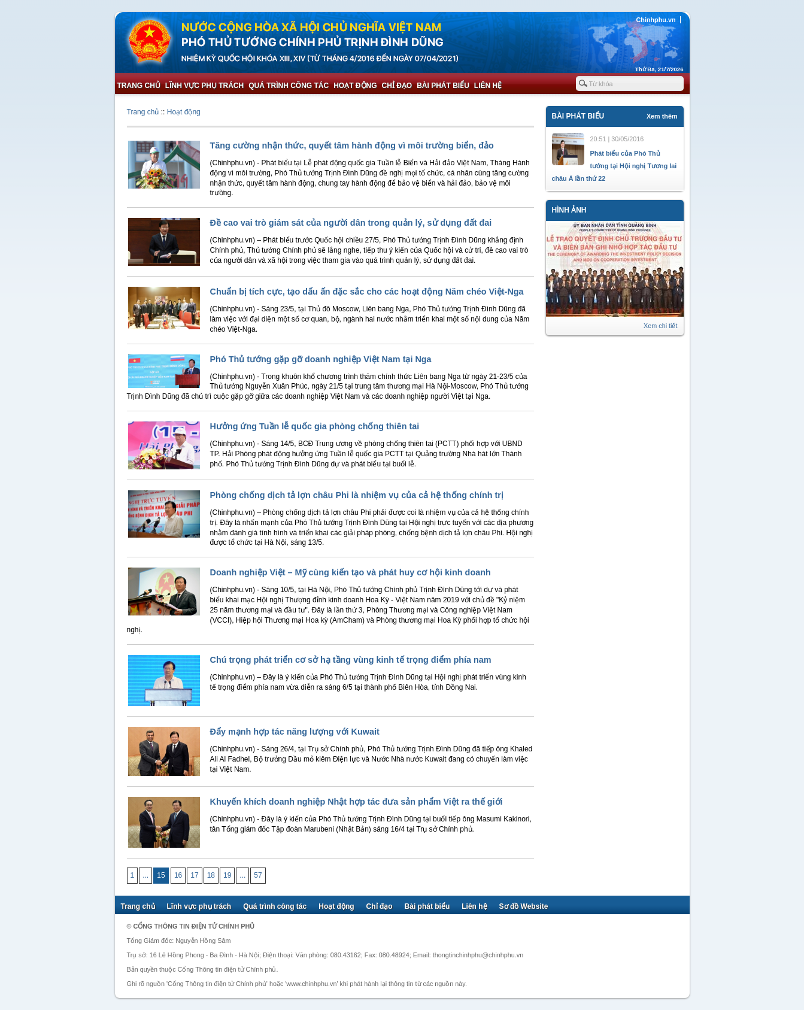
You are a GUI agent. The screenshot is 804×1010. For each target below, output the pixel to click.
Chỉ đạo (397, 85)
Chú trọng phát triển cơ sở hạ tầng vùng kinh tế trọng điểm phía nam (350, 660)
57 (258, 875)
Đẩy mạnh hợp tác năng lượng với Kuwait (295, 731)
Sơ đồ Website (523, 906)
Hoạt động (355, 85)
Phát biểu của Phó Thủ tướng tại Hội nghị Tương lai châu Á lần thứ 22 (614, 166)
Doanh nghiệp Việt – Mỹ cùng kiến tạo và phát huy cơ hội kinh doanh (350, 572)
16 (178, 875)
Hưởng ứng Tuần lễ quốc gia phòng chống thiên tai (315, 426)
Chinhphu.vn (656, 19)
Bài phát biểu (443, 85)
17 (194, 875)
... (145, 875)
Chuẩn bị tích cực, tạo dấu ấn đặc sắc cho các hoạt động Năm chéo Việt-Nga (367, 291)
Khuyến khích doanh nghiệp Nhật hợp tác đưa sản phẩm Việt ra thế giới (356, 801)
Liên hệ (488, 85)
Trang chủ (138, 85)
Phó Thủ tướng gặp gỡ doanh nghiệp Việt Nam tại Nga (321, 359)
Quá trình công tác (288, 85)
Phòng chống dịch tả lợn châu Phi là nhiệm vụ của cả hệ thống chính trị (356, 495)
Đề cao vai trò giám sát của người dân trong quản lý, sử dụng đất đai (351, 223)
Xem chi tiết (660, 325)
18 (211, 875)
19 (227, 875)
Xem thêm (662, 116)
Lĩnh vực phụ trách (204, 85)
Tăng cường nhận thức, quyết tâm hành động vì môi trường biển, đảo (352, 145)
